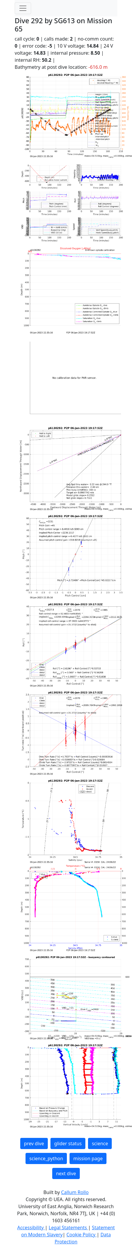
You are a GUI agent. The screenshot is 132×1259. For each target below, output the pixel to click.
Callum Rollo (75, 1192)
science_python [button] (46, 1158)
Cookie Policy (81, 1234)
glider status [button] (68, 1143)
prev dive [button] (34, 1143)
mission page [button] (88, 1158)
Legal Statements (68, 1227)
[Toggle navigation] (23, 8)
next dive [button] (66, 1173)
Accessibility (31, 1227)
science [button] (100, 1143)
